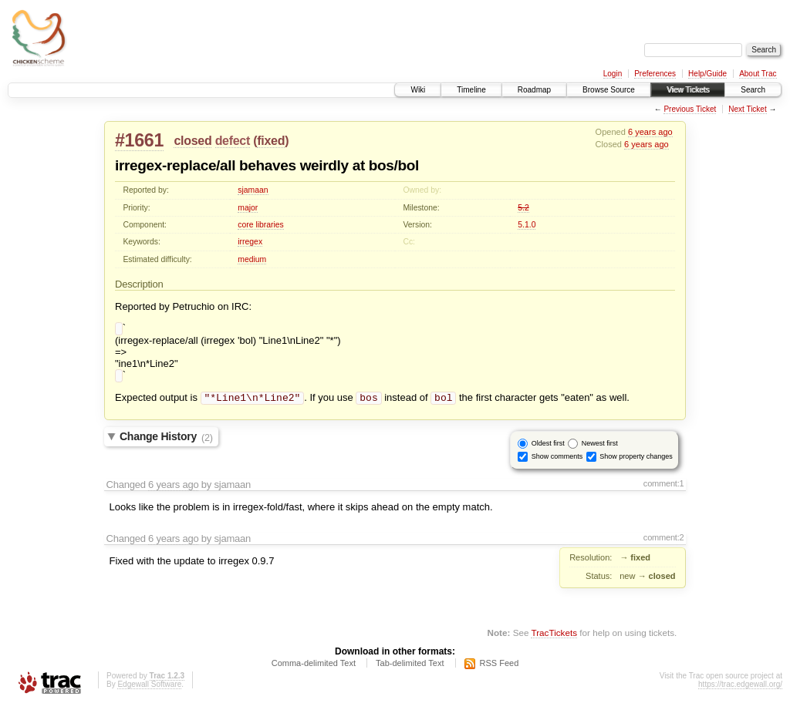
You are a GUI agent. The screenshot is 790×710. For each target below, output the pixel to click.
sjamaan (253, 190)
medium (252, 259)
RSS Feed (499, 667)
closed (192, 140)
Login (612, 73)
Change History (166, 442)
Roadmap (534, 90)
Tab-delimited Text (410, 667)
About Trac (757, 73)
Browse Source (608, 90)
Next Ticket (747, 109)
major (248, 208)
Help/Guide (707, 73)
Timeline (471, 90)
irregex (250, 241)
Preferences (655, 73)
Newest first (600, 448)
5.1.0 (526, 224)
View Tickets (688, 90)
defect (232, 140)
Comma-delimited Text (314, 667)
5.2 (523, 208)
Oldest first (548, 448)
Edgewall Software (149, 689)
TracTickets (554, 637)
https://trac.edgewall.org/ (740, 689)
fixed (271, 140)
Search (753, 90)
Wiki (417, 90)
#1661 (139, 140)
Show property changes (636, 461)
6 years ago (650, 131)
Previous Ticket (689, 109)
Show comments (557, 461)
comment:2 (663, 542)
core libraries (260, 224)
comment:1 (663, 488)
